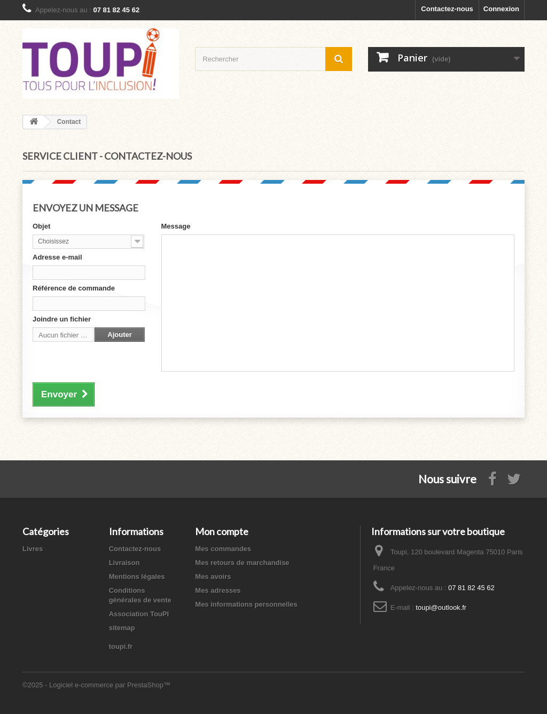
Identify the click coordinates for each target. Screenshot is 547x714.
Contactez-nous (447, 9)
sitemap (122, 628)
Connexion (501, 9)
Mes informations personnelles (246, 604)
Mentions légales (137, 576)
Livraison (124, 563)
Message (176, 226)
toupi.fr (121, 646)
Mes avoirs (213, 576)
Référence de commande (74, 288)
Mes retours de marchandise (242, 563)
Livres (32, 549)
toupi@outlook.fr (441, 607)
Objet (41, 226)
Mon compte (221, 531)
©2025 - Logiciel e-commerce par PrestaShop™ (96, 685)
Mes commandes (223, 549)
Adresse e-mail (57, 257)
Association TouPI (139, 614)
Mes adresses (217, 590)
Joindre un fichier (62, 319)
